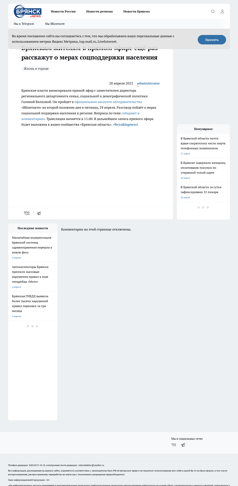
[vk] (27, 213)
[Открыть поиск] (213, 11)
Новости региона (99, 11)
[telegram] (40, 213)
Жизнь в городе (36, 68)
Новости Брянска (136, 11)
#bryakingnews (125, 124)
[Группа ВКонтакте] (173, 421)
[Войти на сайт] (222, 11)
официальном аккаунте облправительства (108, 102)
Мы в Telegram (24, 24)
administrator (148, 83)
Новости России (63, 11)
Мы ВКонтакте (55, 24)
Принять (212, 40)
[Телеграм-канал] (183, 421)
